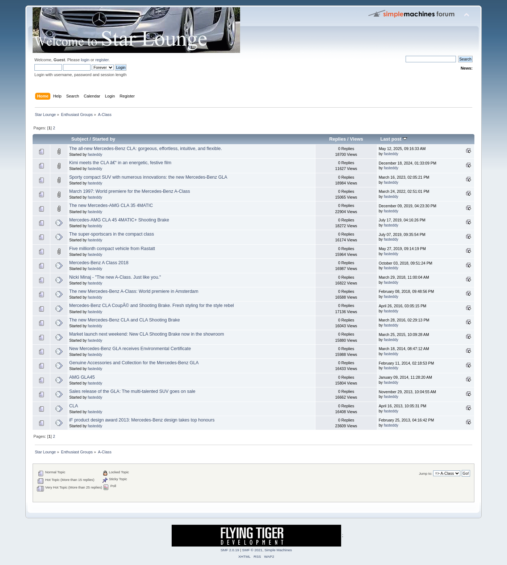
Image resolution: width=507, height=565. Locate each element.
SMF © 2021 (252, 550)
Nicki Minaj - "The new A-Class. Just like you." (115, 277)
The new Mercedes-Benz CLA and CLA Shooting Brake (124, 320)
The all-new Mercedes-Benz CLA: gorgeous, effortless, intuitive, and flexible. (145, 148)
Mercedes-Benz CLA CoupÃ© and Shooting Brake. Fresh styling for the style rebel (151, 305)
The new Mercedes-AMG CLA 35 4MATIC (111, 205)
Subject (79, 139)
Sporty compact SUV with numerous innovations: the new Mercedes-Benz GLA (148, 177)
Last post (393, 139)
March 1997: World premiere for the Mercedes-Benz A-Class (129, 191)
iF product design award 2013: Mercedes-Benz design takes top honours (141, 420)
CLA (73, 405)
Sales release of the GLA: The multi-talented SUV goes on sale (132, 391)
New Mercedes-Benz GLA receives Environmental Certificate (130, 348)
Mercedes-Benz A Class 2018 (99, 262)
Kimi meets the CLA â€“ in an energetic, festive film (120, 162)
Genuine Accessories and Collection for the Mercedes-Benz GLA (134, 362)
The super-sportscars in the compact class (111, 234)
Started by (104, 139)
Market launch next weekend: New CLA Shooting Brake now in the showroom (146, 334)
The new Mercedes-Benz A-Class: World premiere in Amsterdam (133, 291)
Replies (337, 139)
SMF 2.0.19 (230, 550)
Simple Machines (278, 550)
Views (356, 139)
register (102, 60)
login (85, 60)
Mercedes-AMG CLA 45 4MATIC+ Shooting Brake (119, 220)
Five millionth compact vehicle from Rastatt (112, 248)
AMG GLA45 (82, 377)
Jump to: (425, 473)
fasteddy (95, 154)
